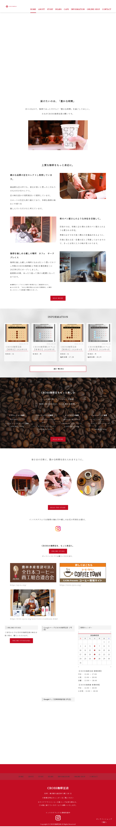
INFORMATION (78, 9)
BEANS (58, 9)
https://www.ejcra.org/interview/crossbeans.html (34, 619)
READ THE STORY (58, 508)
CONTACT (106, 9)
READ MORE (58, 298)
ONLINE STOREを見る (21, 641)
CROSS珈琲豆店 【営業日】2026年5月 (16, 348)
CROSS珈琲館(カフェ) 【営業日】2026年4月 (99, 348)
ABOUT (41, 9)
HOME (33, 9)
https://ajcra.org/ (18, 586)
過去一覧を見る (59, 369)
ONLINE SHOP (93, 9)
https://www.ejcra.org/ (70, 586)
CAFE (66, 9)
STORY (50, 9)
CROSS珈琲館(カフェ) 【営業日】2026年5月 (44, 348)
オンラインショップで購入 (104, 820)
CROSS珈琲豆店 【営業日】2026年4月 (71, 348)
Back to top (58, 769)
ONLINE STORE (58, 552)
